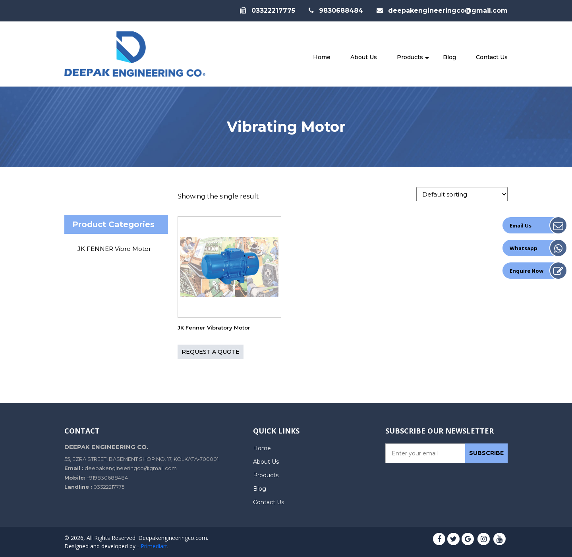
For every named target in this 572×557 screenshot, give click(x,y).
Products (410, 57)
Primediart (154, 546)
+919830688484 (107, 477)
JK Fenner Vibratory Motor (214, 328)
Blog (449, 57)
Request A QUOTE (211, 351)
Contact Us (492, 57)
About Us (363, 57)
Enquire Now (526, 270)
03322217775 (267, 10)
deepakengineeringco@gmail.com (442, 10)
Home (321, 57)
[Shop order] (462, 194)
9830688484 (336, 10)
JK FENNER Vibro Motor (114, 248)
